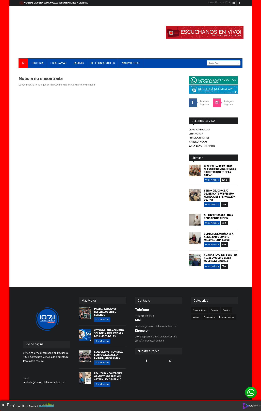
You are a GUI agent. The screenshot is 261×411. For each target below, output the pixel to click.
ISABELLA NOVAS (198, 141)
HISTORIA (37, 63)
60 (224, 223)
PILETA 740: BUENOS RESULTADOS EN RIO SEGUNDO (105, 311)
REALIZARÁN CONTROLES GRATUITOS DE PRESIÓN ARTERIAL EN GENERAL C (108, 376)
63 (224, 204)
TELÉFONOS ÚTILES (103, 63)
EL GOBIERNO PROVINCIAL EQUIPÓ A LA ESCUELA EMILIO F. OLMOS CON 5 (108, 355)
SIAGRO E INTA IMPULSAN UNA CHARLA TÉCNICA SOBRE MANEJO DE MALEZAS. (220, 258)
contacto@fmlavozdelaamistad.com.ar (44, 382)
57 (224, 266)
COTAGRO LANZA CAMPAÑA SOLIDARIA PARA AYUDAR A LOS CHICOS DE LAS (109, 333)
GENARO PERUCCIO (199, 129)
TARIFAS (78, 63)
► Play (8, 404)
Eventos (226, 310)
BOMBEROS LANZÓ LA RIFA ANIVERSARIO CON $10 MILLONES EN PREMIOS (218, 237)
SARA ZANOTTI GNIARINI (202, 145)
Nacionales (209, 317)
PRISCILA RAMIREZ (199, 137)
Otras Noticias (212, 180)
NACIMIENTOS (130, 63)
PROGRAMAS (58, 63)
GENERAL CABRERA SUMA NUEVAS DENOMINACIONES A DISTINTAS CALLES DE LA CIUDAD (67, 3)
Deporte (214, 310)
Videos (196, 317)
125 (225, 180)
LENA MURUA (196, 133)
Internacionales (226, 317)
